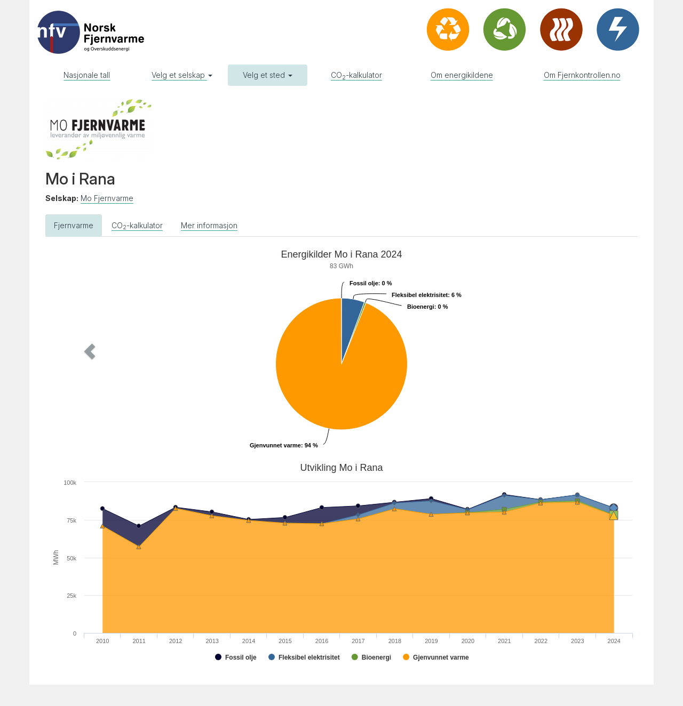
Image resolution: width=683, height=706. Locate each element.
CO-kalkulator (356, 75)
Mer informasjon (209, 225)
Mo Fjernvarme (107, 198)
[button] (89, 351)
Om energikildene (462, 74)
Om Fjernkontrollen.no (582, 74)
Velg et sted (267, 74)
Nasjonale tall (86, 74)
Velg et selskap (182, 74)
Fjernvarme (73, 225)
